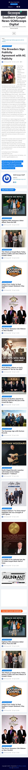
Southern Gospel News (8, 285)
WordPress (19, 766)
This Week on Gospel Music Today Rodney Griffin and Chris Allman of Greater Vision (14, 668)
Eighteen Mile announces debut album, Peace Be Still (12, 584)
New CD (5, 283)
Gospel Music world (8, 281)
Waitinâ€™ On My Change (9, 288)
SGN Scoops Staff (7, 181)
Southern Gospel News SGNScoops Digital (14, 21)
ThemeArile (16, 767)
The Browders (19, 285)
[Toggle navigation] (14, 33)
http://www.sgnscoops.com (19, 191)
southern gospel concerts (15, 283)
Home (3, 38)
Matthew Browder (18, 281)
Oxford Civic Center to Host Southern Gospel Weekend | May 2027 (13, 649)
